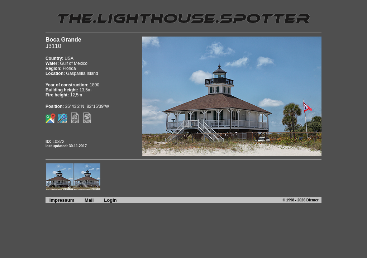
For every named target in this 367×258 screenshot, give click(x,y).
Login (110, 200)
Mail (89, 200)
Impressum (60, 200)
